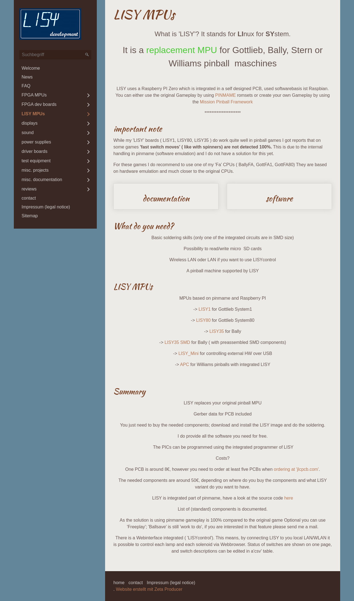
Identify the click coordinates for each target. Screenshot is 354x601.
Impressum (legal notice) (46, 207)
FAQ (26, 85)
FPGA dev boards (39, 104)
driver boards (34, 151)
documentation (166, 197)
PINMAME (225, 95)
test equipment (36, 160)
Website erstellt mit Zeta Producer (149, 589)
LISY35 (216, 331)
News (27, 77)
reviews (29, 189)
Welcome (31, 68)
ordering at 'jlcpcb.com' (296, 469)
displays (30, 123)
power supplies (36, 142)
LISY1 (205, 309)
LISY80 (203, 320)
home (118, 582)
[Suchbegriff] (55, 54)
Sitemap (30, 215)
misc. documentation (42, 179)
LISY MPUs (33, 113)
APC (184, 364)
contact (29, 198)
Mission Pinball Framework (226, 102)
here (288, 498)
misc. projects (35, 170)
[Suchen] (87, 55)
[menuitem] (55, 68)
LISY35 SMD (177, 342)
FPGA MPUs (34, 95)
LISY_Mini (188, 353)
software (279, 197)
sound (28, 132)
